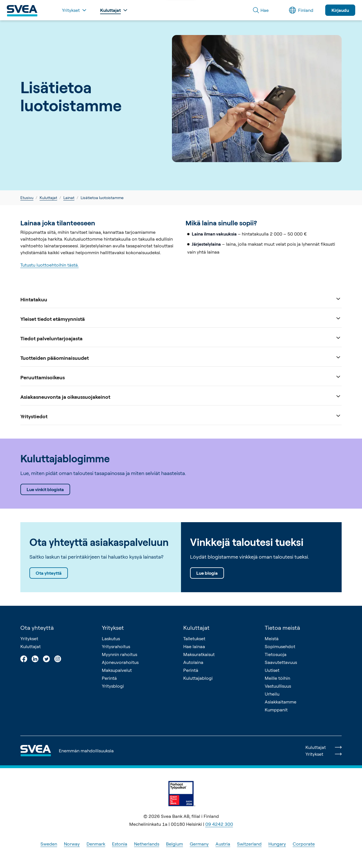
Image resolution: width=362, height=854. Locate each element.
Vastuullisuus (278, 686)
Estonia (119, 844)
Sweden (48, 844)
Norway (72, 844)
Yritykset (29, 638)
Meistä (272, 638)
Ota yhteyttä (49, 573)
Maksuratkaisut (199, 654)
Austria (223, 844)
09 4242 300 (219, 824)
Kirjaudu (340, 10)
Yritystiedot (181, 415)
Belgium (174, 844)
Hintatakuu (181, 298)
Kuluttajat (48, 197)
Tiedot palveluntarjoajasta (181, 337)
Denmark (96, 844)
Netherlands (146, 844)
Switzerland (249, 844)
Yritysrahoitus (116, 646)
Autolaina (193, 662)
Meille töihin (277, 678)
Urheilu (272, 694)
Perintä (109, 678)
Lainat (68, 197)
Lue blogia (207, 573)
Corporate (304, 844)
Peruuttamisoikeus (181, 376)
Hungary (277, 844)
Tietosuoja (275, 654)
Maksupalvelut (117, 670)
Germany (199, 844)
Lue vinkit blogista (45, 489)
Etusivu (26, 197)
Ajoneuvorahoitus (120, 662)
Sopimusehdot (280, 646)
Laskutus (111, 638)
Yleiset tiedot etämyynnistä (181, 318)
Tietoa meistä (282, 627)
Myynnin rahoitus (119, 654)
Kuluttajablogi (198, 678)
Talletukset (194, 638)
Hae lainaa (194, 646)
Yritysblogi (113, 686)
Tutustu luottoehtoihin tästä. (49, 265)
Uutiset (272, 670)
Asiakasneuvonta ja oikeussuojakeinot (181, 396)
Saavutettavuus (281, 662)
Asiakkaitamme (280, 702)
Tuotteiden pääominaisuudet (181, 357)
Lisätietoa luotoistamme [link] (102, 197)
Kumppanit (276, 710)
